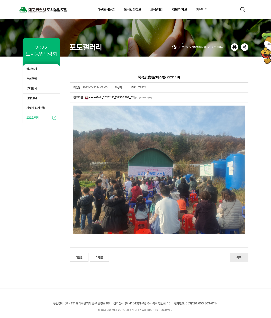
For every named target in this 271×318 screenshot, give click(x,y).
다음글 (79, 257)
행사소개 (32, 69)
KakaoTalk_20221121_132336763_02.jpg (113, 97)
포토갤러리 (33, 118)
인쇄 (234, 47)
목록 (239, 257)
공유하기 (244, 47)
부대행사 (32, 88)
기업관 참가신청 (36, 108)
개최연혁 (32, 78)
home (174, 47)
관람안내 (32, 98)
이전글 (99, 257)
